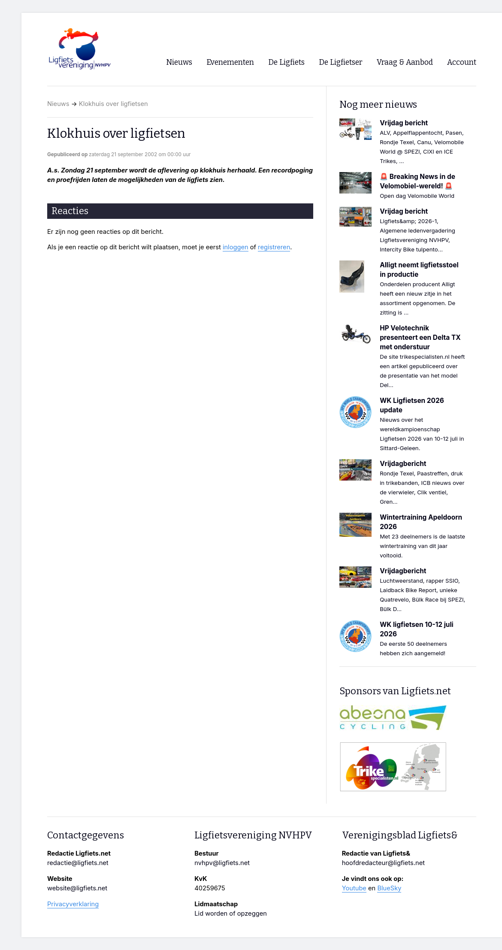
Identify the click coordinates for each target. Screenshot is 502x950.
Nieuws (58, 104)
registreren (274, 247)
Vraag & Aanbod (405, 62)
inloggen (235, 247)
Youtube (354, 888)
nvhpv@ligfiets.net (222, 863)
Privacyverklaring (73, 904)
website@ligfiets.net (77, 888)
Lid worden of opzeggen (230, 913)
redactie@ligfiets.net (78, 863)
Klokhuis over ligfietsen (113, 104)
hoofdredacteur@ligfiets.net (383, 863)
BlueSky (389, 888)
